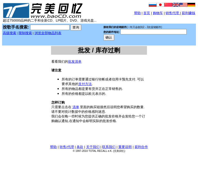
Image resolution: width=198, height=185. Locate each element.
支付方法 (85, 84)
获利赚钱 (188, 13)
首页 (146, 13)
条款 (80, 147)
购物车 (158, 13)
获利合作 (141, 147)
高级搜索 (9, 33)
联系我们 (109, 147)
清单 (75, 107)
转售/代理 (67, 147)
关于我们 (93, 147)
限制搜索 (25, 33)
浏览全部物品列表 (48, 33)
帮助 (137, 13)
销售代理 (173, 13)
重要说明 (125, 147)
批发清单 (74, 61)
